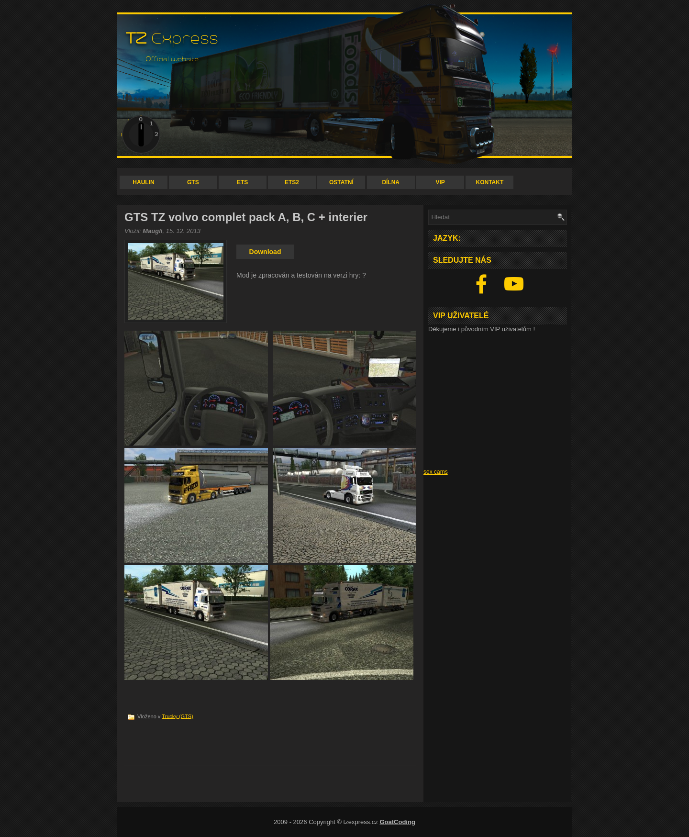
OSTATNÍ (341, 182)
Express (172, 38)
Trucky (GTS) (177, 716)
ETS (242, 182)
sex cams (435, 472)
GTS (193, 182)
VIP (440, 182)
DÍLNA (391, 182)
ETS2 (292, 182)
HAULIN (143, 182)
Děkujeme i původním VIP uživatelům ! (481, 329)
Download (265, 252)
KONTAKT (490, 182)
